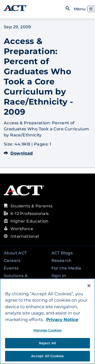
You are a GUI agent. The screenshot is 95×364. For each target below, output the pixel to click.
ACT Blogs (62, 253)
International (24, 236)
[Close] (88, 285)
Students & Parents (31, 206)
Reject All (47, 343)
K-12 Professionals (29, 213)
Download (18, 153)
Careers (12, 260)
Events (11, 268)
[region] (47, 321)
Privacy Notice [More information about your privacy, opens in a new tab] (62, 319)
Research (61, 260)
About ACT (15, 253)
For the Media (66, 268)
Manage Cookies (47, 330)
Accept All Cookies (47, 356)
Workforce (21, 228)
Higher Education (29, 221)
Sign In (58, 275)
